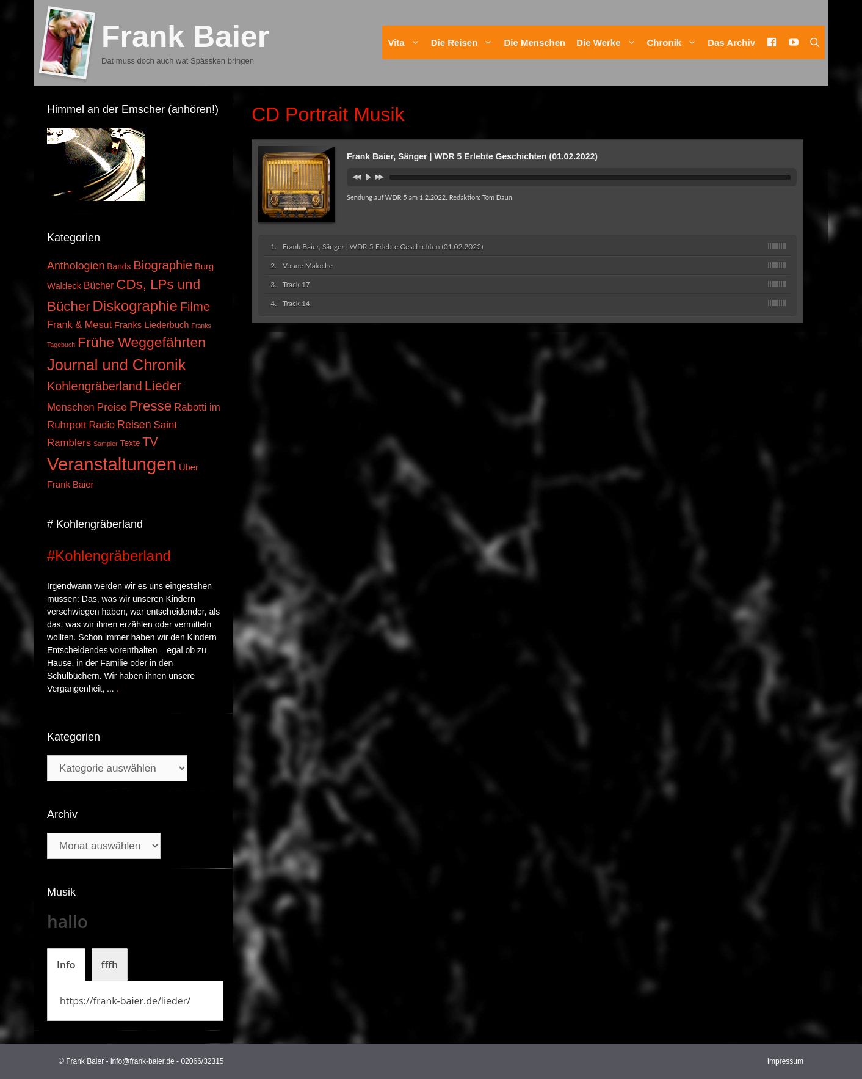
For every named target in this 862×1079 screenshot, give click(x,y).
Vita (406, 42)
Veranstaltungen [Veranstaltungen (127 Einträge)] (111, 464)
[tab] (66, 964)
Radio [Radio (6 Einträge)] (102, 424)
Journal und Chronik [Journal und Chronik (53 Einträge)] (116, 364)
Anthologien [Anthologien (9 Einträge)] (75, 266)
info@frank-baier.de (142, 1061)
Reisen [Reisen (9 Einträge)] (134, 425)
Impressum (785, 1061)
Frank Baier (185, 37)
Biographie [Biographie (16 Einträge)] (162, 265)
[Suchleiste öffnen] (815, 42)
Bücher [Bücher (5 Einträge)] (99, 285)
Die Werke (608, 42)
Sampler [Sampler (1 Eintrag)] (105, 443)
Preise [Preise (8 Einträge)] (112, 407)
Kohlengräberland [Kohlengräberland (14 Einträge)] (94, 386)
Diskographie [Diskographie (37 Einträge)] (135, 306)
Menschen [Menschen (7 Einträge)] (71, 407)
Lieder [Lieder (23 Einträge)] (163, 385)
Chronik (675, 42)
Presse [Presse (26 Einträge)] (150, 406)
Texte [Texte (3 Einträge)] (130, 443)
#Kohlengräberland (109, 555)
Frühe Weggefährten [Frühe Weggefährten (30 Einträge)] (142, 342)
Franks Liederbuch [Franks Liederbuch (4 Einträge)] (151, 325)
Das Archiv (731, 42)
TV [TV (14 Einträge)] (150, 441)
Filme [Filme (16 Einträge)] (195, 306)
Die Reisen (465, 42)
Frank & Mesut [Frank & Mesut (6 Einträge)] (79, 324)
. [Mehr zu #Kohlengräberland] (118, 688)
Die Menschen (534, 42)
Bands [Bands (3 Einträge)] (119, 266)
